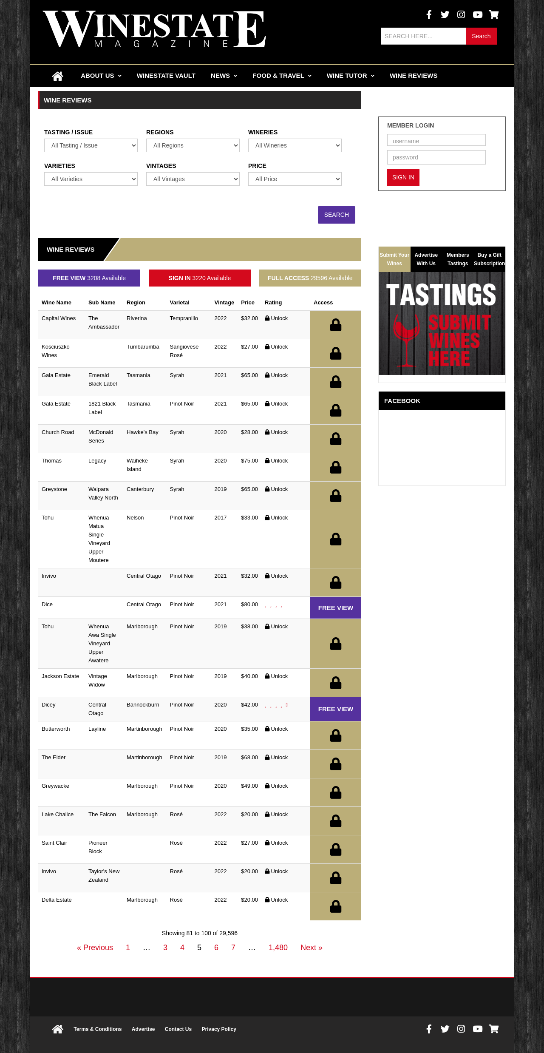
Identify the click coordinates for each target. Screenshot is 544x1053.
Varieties (59, 165)
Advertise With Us (426, 258)
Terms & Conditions (98, 1029)
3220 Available (200, 278)
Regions (160, 132)
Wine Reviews (414, 75)
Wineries (263, 132)
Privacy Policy (219, 1029)
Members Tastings (458, 258)
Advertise (143, 1029)
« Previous (95, 947)
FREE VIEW (336, 607)
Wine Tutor (350, 75)
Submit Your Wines (394, 259)
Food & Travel (281, 75)
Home (57, 76)
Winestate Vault (166, 75)
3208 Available (89, 278)
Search (481, 36)
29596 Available (310, 278)
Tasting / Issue (68, 132)
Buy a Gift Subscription (489, 258)
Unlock (276, 318)
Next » (311, 947)
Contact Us (178, 1029)
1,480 (278, 947)
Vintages (161, 165)
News (224, 75)
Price (257, 165)
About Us (101, 75)
